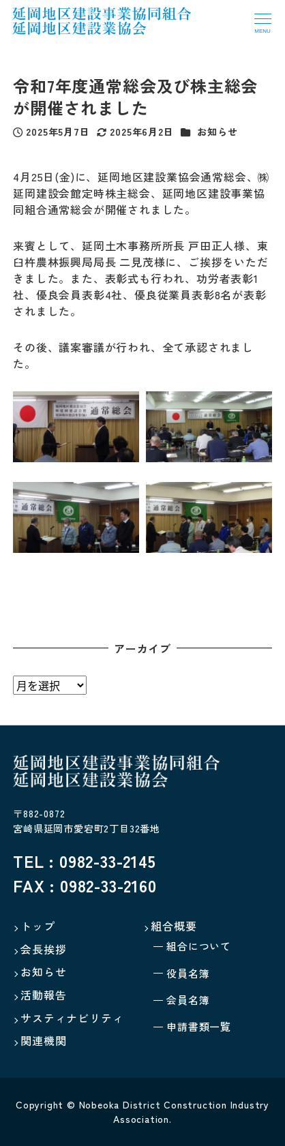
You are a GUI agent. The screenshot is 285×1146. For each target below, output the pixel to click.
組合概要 (173, 926)
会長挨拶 (43, 949)
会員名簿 (187, 1000)
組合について (198, 946)
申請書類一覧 (198, 1026)
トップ (37, 926)
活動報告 (43, 994)
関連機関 (43, 1040)
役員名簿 (187, 973)
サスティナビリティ (71, 1018)
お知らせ (217, 131)
